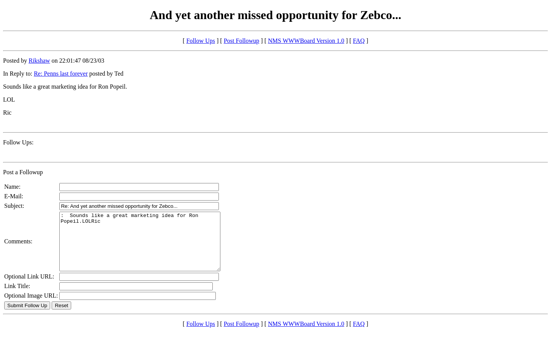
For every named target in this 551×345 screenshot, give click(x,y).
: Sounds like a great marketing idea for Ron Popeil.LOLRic (149, 247)
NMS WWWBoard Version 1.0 (306, 40)
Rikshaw (39, 60)
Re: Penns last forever (61, 73)
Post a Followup (23, 172)
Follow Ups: (18, 142)
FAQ (359, 40)
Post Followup (241, 40)
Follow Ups (200, 40)
